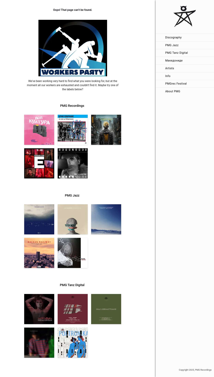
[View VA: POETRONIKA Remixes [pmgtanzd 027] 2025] (106, 309)
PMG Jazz (171, 45)
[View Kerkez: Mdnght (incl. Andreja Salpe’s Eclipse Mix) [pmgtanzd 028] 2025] (73, 309)
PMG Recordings (72, 106)
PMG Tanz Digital (176, 52)
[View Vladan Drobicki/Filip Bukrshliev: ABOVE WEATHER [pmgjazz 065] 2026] (106, 219)
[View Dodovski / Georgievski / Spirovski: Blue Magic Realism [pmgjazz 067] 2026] (39, 219)
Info (167, 76)
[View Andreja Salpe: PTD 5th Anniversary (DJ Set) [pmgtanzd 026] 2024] (39, 343)
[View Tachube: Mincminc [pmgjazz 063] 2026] (73, 253)
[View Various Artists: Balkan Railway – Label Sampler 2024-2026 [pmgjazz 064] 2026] (39, 253)
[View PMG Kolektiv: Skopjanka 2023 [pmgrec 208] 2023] (73, 163)
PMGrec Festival (176, 83)
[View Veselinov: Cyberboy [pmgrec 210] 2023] (106, 130)
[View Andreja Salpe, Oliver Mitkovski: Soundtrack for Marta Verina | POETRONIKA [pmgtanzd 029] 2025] (39, 309)
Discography (173, 37)
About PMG (172, 91)
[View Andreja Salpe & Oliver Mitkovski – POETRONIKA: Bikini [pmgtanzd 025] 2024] (73, 343)
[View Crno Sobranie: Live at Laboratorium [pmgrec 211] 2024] (73, 130)
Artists (169, 68)
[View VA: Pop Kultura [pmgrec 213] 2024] (39, 130)
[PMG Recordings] (185, 17)
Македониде (174, 60)
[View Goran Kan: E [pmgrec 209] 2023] (39, 163)
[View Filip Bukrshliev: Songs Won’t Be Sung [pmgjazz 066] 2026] (73, 219)
